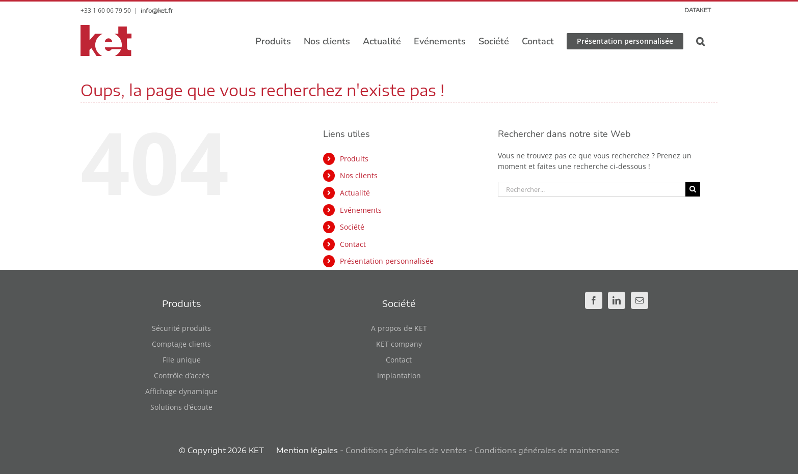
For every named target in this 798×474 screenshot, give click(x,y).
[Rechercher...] (591, 189)
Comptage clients (181, 344)
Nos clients (359, 175)
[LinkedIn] (616, 300)
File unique (182, 360)
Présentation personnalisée (387, 261)
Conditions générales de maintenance (547, 450)
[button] (700, 41)
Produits (354, 158)
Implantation (399, 375)
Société (352, 227)
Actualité (355, 193)
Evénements (361, 210)
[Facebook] (593, 300)
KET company (399, 344)
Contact (353, 244)
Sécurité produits (181, 328)
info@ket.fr (157, 10)
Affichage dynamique (181, 391)
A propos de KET (399, 328)
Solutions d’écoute (181, 407)
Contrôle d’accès (181, 375)
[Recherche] (692, 189)
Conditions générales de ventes (406, 450)
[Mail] (639, 300)
